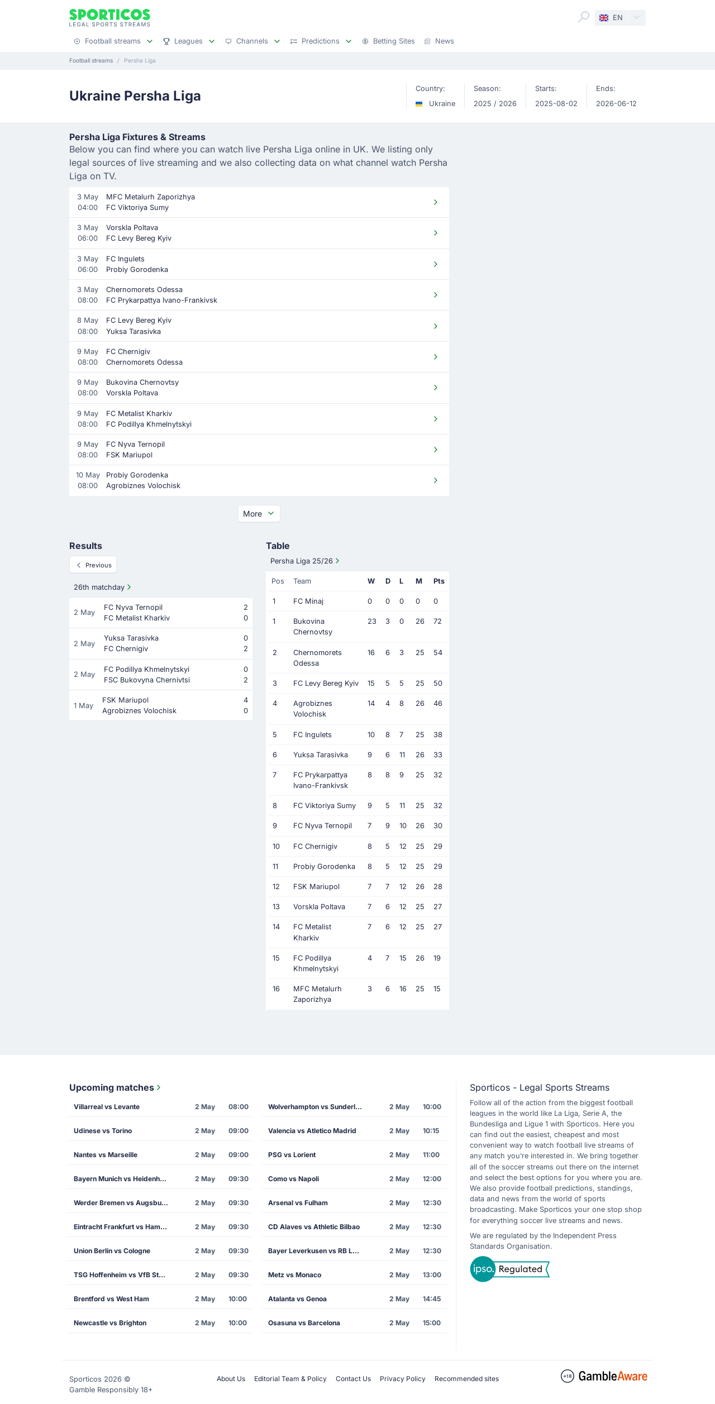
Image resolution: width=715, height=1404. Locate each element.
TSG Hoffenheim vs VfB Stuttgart (124, 1275)
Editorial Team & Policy (290, 1378)
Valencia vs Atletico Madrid (312, 1130)
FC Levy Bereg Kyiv (326, 683)
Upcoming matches (116, 1087)
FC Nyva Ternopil (322, 826)
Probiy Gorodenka (324, 866)
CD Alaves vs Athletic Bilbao (314, 1226)
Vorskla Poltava (319, 906)
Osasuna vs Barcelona (304, 1323)
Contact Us (353, 1378)
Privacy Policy (403, 1378)
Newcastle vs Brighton (110, 1323)
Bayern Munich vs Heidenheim (122, 1178)
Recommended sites (467, 1378)
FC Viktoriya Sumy (324, 805)
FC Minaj (308, 601)
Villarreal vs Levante (107, 1106)
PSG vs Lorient (292, 1154)
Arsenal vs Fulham (298, 1202)
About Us (231, 1378)
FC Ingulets (312, 734)
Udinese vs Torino (103, 1130)
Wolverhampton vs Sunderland (318, 1106)
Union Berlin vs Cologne (112, 1251)
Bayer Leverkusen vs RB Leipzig (319, 1251)
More (259, 513)
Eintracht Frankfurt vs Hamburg (124, 1226)
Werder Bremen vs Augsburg (121, 1202)
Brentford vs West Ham (111, 1299)
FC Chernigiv (315, 846)
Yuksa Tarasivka (320, 755)
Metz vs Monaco (294, 1275)
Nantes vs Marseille (105, 1154)
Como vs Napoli (293, 1178)
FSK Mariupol (316, 886)
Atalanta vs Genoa (297, 1299)
